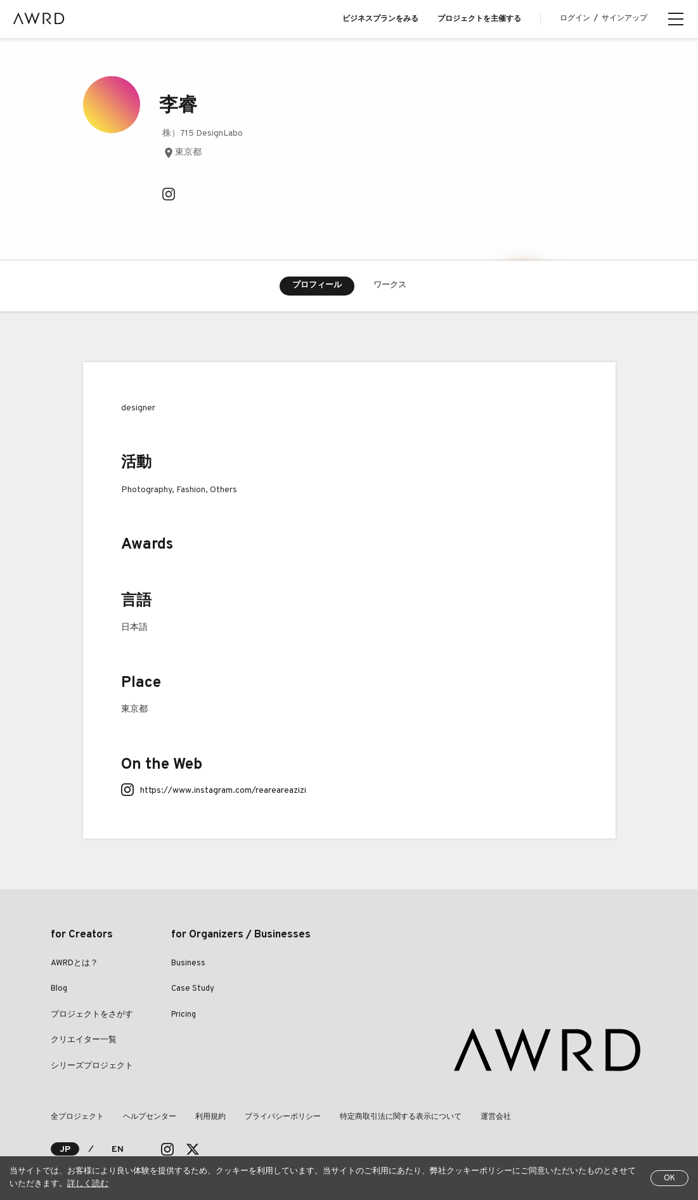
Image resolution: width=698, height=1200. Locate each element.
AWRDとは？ (74, 963)
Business (188, 963)
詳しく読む (87, 1184)
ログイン (575, 18)
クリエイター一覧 (84, 1040)
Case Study (192, 989)
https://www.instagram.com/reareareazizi (223, 790)
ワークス (389, 285)
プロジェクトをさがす (92, 1015)
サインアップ (624, 18)
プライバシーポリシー (283, 1117)
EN (118, 1149)
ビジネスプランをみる (380, 19)
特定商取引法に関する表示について (401, 1117)
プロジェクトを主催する (479, 19)
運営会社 (496, 1117)
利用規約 (210, 1117)
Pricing (183, 1015)
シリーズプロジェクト (92, 1066)
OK (669, 1178)
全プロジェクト (77, 1117)
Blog (59, 989)
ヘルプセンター (149, 1117)
